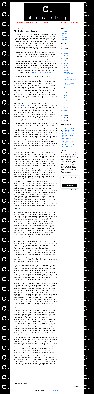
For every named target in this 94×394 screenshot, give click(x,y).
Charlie (64, 31)
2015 (64, 118)
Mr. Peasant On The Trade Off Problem (68, 127)
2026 (64, 46)
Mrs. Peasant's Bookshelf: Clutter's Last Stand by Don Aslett (69, 141)
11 (65, 68)
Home (36, 374)
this (20, 209)
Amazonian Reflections (68, 73)
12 (65, 65)
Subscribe (70, 185)
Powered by (69, 189)
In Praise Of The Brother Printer (68, 131)
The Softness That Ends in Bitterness (71, 80)
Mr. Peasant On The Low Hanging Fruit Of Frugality (70, 135)
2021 (64, 58)
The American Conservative (41, 72)
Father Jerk (25, 105)
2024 (64, 51)
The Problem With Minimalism (69, 84)
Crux (49, 200)
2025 (64, 48)
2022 (64, 56)
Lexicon (64, 37)
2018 (64, 110)
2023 (64, 53)
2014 (64, 120)
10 (65, 70)
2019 (64, 63)
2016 (64, 115)
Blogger (55, 390)
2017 (64, 113)
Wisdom (64, 39)
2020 (64, 61)
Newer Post (18, 374)
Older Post (53, 374)
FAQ (63, 35)
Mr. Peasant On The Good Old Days (68, 145)
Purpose (64, 33)
